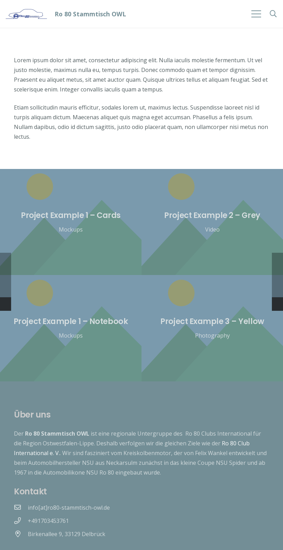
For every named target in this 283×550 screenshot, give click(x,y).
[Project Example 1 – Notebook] (71, 328)
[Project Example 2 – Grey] (212, 222)
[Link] (26, 14)
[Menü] (256, 14)
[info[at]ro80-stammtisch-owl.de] (21, 507)
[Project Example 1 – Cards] (71, 222)
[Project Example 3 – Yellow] (212, 328)
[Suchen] (273, 14)
